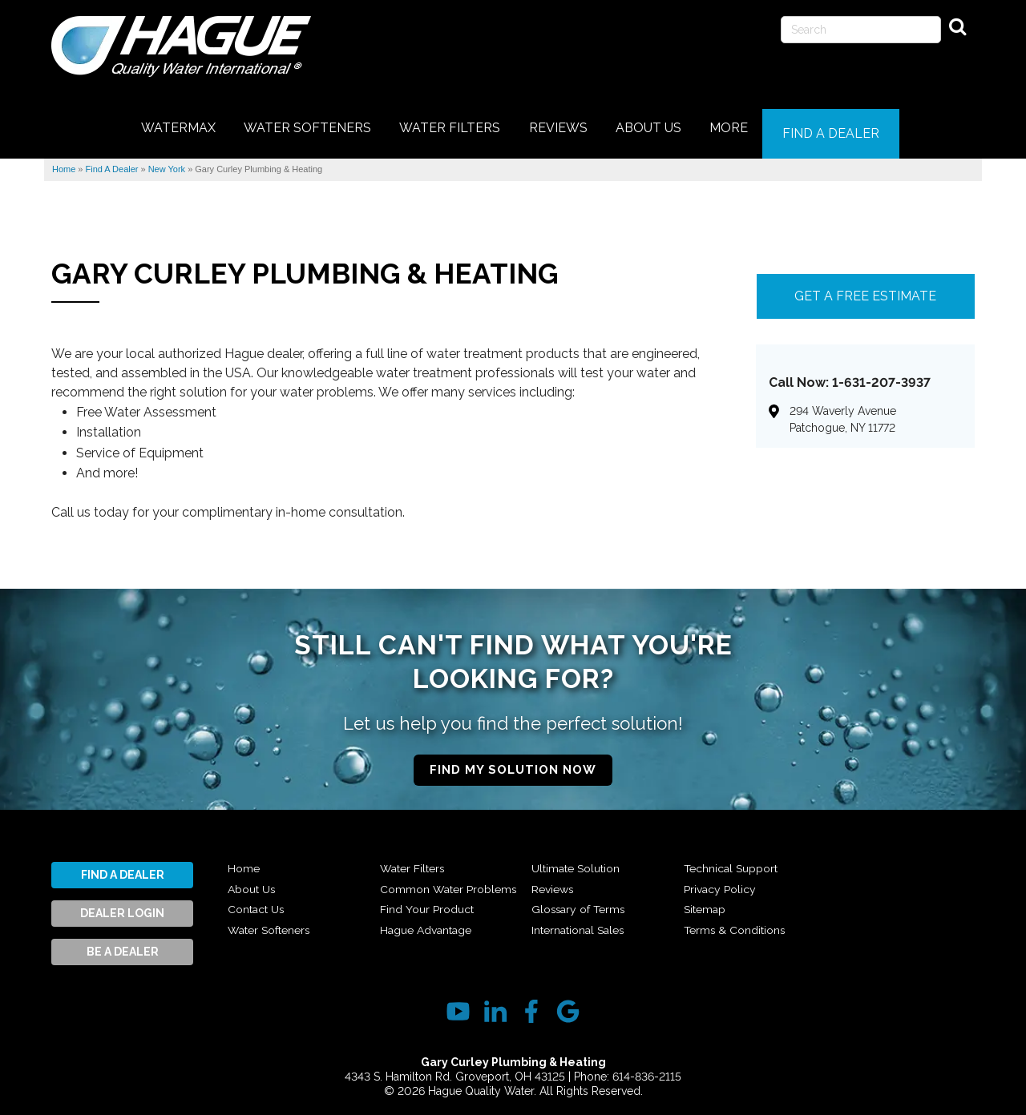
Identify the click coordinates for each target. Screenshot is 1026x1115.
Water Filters (415, 860)
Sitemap (707, 922)
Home (244, 860)
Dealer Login (122, 905)
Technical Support (736, 881)
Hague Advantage (583, 860)
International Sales (736, 860)
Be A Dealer (123, 943)
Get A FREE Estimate (865, 288)
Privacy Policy (723, 902)
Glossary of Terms (581, 922)
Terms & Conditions (889, 860)
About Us (254, 881)
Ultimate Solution (580, 881)
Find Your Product (430, 922)
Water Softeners (274, 922)
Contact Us (260, 902)
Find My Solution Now (513, 762)
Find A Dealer (122, 866)
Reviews (554, 902)
